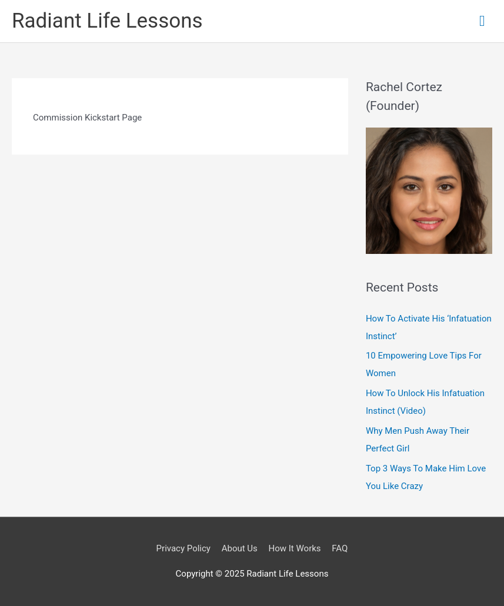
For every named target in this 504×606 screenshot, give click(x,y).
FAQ (340, 548)
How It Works (295, 548)
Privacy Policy (183, 548)
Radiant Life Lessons (107, 21)
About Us (240, 548)
